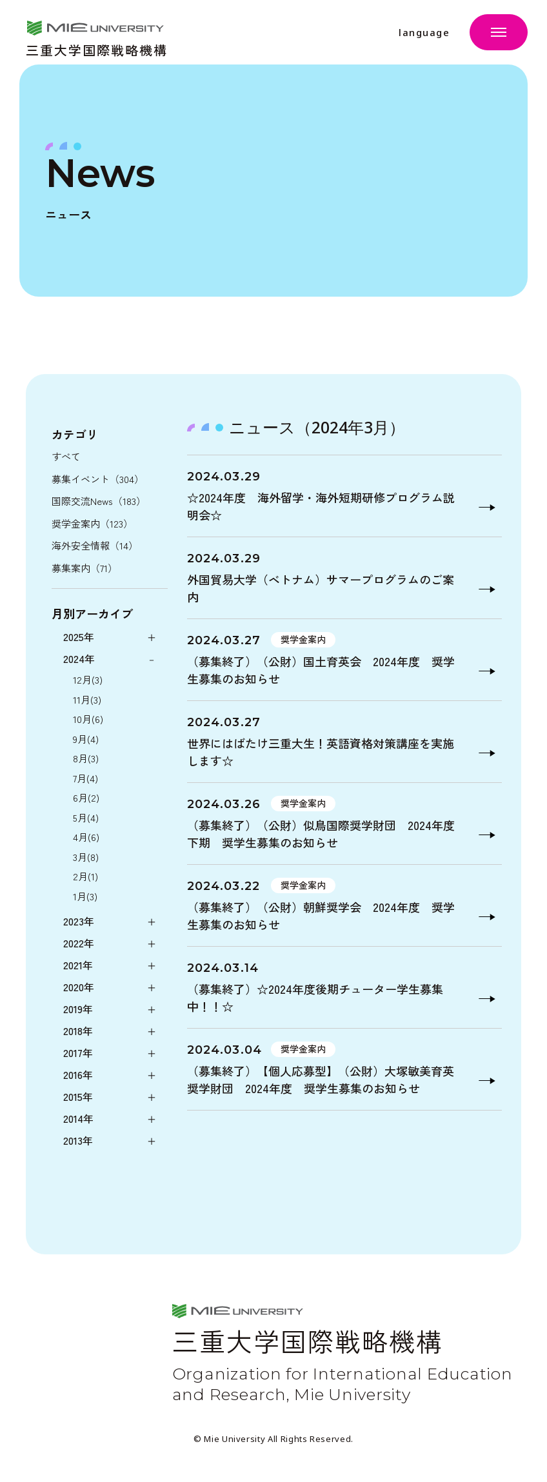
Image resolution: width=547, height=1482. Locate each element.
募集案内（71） (84, 568)
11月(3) (87, 699)
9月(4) (86, 739)
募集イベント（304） (98, 479)
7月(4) (85, 778)
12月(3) (88, 679)
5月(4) (86, 817)
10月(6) (88, 719)
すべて (66, 456)
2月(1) (85, 876)
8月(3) (86, 758)
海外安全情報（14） (95, 545)
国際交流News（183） (99, 501)
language (424, 32)
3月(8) (86, 857)
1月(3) (85, 896)
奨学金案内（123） (92, 523)
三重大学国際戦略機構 (97, 49)
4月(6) (86, 837)
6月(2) (86, 797)
